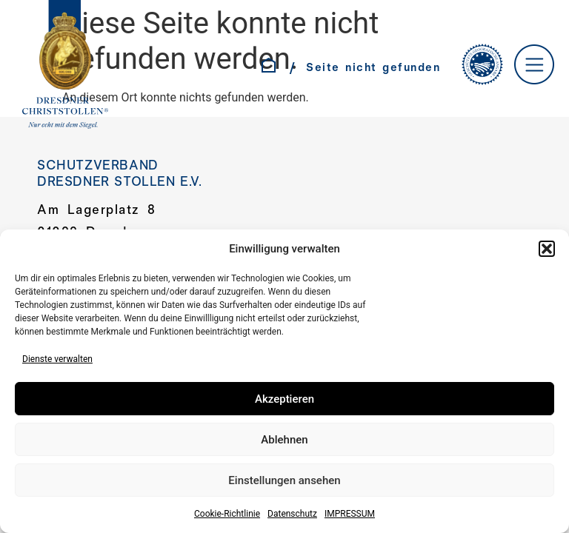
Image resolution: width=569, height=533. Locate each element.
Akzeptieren (284, 399)
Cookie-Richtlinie (227, 514)
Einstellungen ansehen (284, 480)
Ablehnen (284, 439)
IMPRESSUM (350, 514)
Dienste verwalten (57, 359)
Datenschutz (292, 514)
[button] (546, 248)
